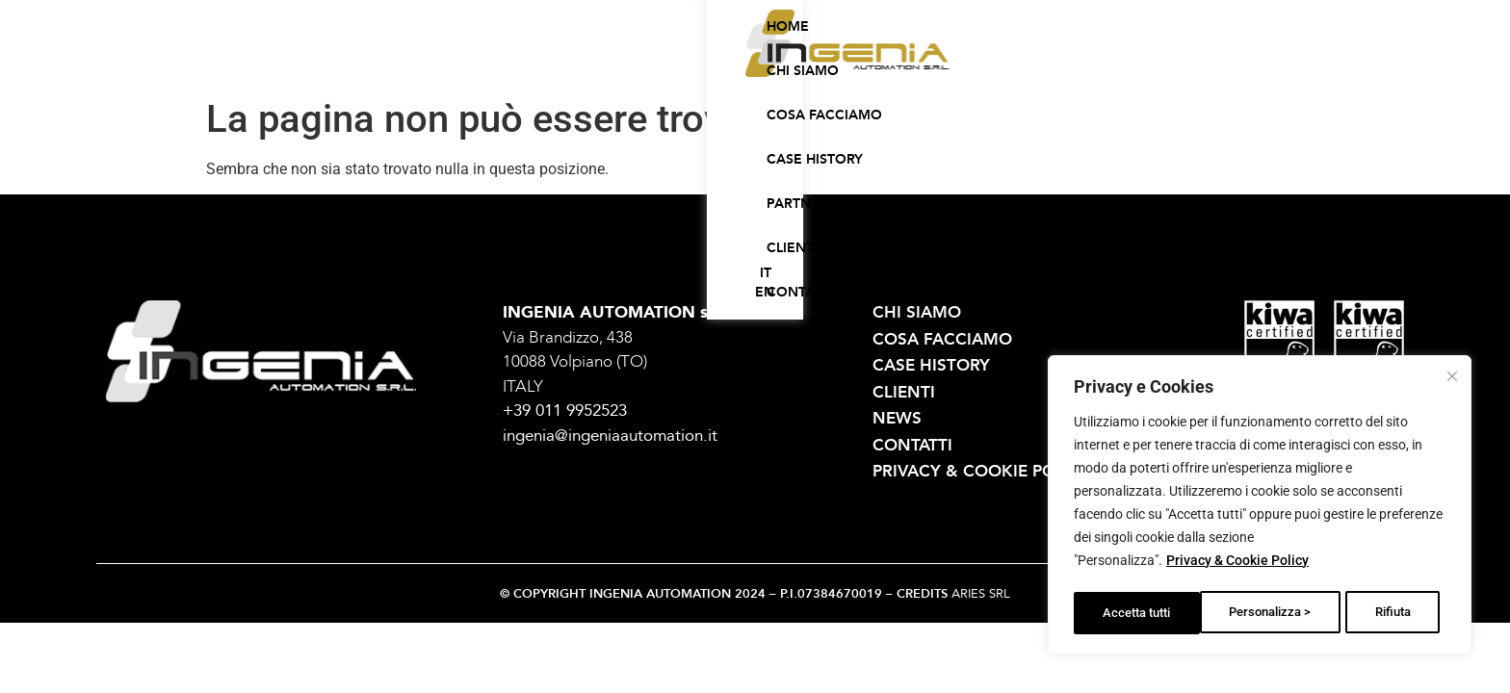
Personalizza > (1143, 613)
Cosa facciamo (687, 61)
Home (490, 61)
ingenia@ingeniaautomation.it (610, 435)
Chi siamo (570, 61)
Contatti (1080, 61)
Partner (919, 61)
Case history (816, 61)
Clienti (998, 61)
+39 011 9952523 (565, 410)
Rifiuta (1266, 613)
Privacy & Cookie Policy (1237, 565)
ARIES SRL (980, 594)
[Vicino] (1453, 378)
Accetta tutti (1382, 613)
